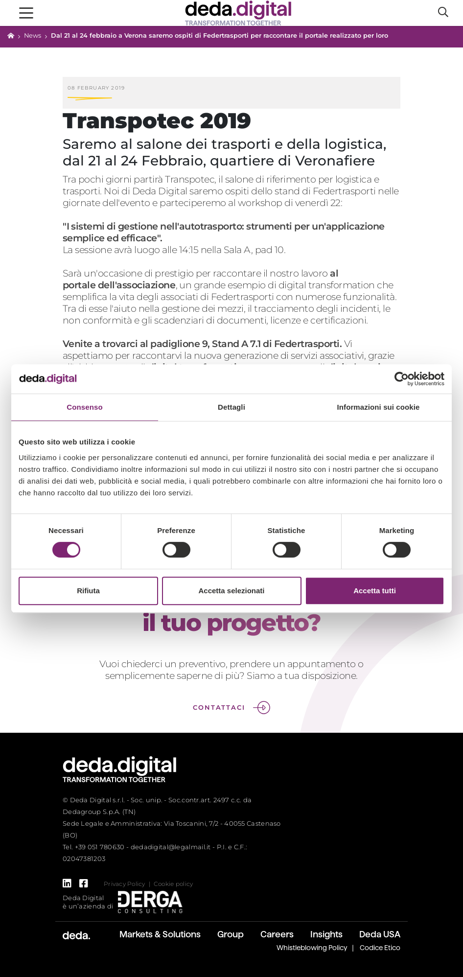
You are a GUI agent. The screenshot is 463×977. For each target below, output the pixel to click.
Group (230, 934)
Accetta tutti (374, 590)
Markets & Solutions (160, 934)
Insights (326, 934)
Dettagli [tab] (231, 407)
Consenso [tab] (84, 407)
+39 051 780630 (100, 847)
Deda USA (379, 934)
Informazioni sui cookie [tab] (378, 407)
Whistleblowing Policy (312, 948)
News (32, 35)
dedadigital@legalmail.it (171, 847)
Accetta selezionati (231, 590)
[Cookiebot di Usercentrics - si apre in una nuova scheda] (401, 379)
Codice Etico (380, 948)
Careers (277, 934)
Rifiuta (88, 590)
